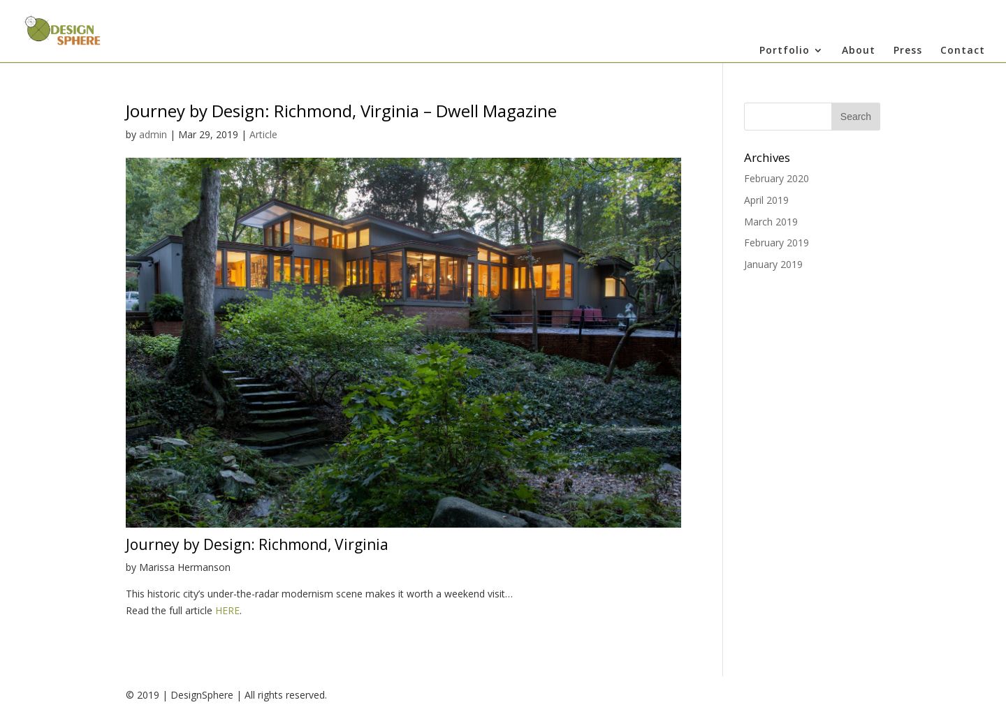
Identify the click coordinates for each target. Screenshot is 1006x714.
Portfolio (784, 51)
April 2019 (766, 200)
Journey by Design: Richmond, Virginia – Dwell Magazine (341, 110)
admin (153, 134)
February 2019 (776, 242)
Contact (962, 51)
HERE (227, 610)
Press (908, 51)
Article (263, 134)
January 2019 (773, 264)
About (858, 51)
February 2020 (776, 178)
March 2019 (771, 221)
